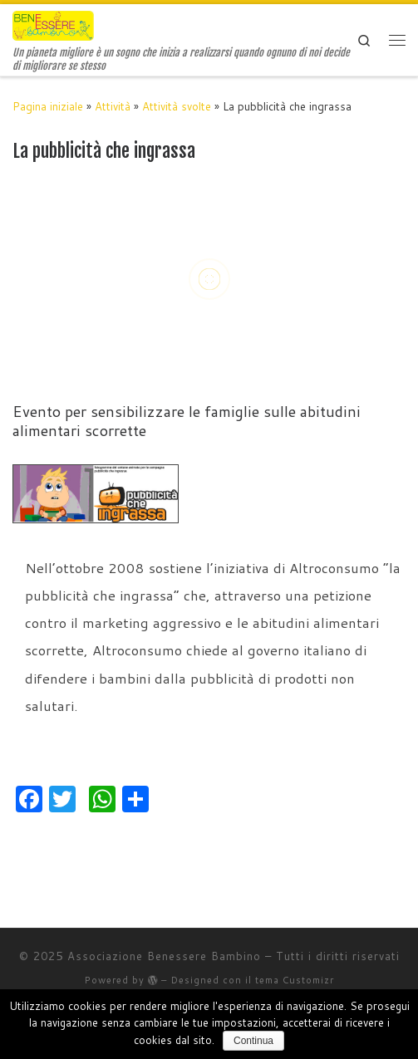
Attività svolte (176, 106)
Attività (112, 106)
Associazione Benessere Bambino (164, 956)
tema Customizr (294, 980)
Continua (253, 1041)
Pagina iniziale (47, 106)
